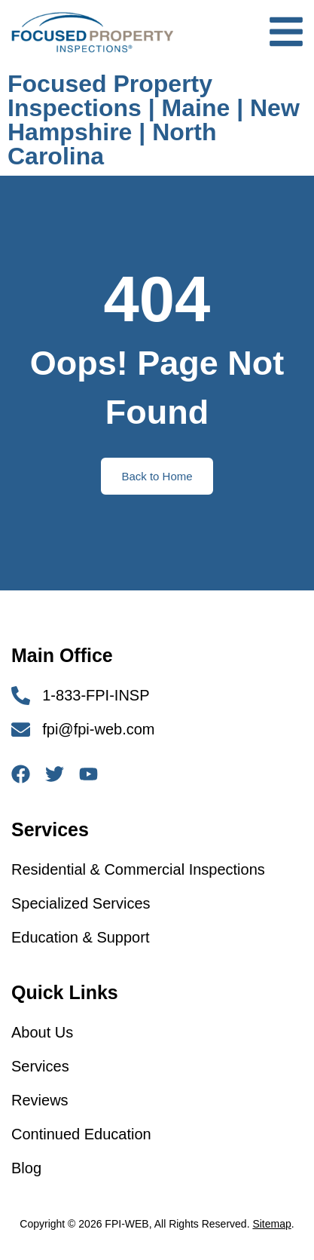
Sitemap (271, 1224)
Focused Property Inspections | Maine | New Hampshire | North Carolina (154, 120)
